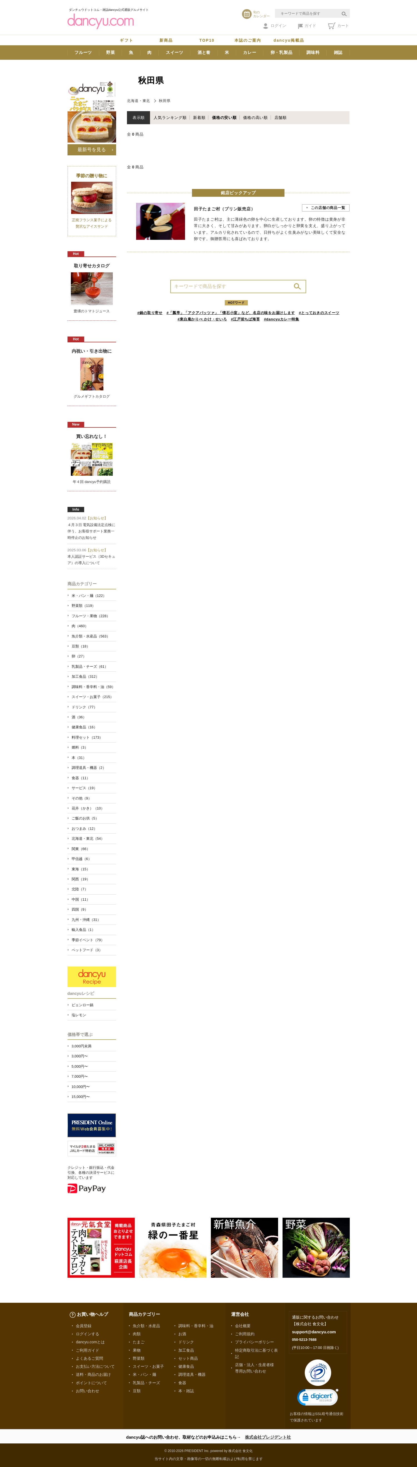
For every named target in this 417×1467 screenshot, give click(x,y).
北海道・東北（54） (88, 838)
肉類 (137, 1334)
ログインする (87, 1334)
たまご (138, 1342)
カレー (249, 52)
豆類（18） (81, 646)
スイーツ (174, 52)
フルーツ (83, 52)
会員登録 (83, 1326)
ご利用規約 (244, 1334)
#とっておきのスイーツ (319, 313)
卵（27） (79, 656)
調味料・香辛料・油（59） (93, 687)
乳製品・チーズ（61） (90, 666)
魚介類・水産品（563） (91, 636)
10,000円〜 (81, 1087)
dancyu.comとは (90, 1342)
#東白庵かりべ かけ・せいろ (202, 319)
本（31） (79, 758)
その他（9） (82, 798)
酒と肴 (204, 52)
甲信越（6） (82, 859)
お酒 (182, 1334)
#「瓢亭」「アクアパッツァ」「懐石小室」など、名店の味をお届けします (231, 313)
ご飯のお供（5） (85, 818)
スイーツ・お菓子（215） (93, 697)
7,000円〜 (80, 1076)
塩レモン (79, 1015)
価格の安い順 (224, 117)
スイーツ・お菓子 (148, 1366)
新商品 (166, 40)
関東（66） (81, 849)
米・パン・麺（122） (89, 596)
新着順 (199, 117)
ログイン (274, 26)
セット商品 (188, 1358)
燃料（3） (80, 747)
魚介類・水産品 (146, 1326)
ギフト (126, 40)
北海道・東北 (138, 101)
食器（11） (81, 778)
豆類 (137, 1391)
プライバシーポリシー (254, 1342)
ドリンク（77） (84, 707)
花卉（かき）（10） (88, 808)
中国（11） (81, 899)
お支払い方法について (95, 1366)
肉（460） (80, 626)
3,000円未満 (81, 1046)
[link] (318, 1398)
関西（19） (81, 879)
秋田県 (164, 101)
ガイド (307, 26)
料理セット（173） (87, 737)
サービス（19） (84, 788)
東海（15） (81, 869)
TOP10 (207, 40)
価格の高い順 (255, 117)
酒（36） (79, 717)
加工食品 (186, 1350)
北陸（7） (80, 889)
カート (338, 26)
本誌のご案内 (247, 40)
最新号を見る (92, 149)
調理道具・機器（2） (89, 768)
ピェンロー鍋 (82, 1005)
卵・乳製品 (282, 52)
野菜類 (138, 1358)
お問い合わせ (87, 1391)
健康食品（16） (84, 727)
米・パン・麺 (144, 1374)
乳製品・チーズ (146, 1383)
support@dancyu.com (314, 1331)
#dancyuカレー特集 (281, 319)
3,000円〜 (80, 1056)
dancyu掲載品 (289, 40)
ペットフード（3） (87, 950)
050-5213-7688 (304, 1340)
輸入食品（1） (83, 930)
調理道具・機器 (192, 1374)
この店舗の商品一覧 (328, 208)
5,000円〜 (80, 1066)
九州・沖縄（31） (86, 920)
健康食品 (186, 1366)
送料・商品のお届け (93, 1374)
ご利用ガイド (87, 1350)
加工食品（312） (85, 676)
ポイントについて (91, 1383)
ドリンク (186, 1342)
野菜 (110, 52)
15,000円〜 (81, 1097)
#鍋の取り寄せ (150, 313)
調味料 (312, 52)
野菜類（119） (84, 606)
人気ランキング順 (170, 117)
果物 (137, 1350)
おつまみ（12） (84, 828)
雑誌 (338, 52)
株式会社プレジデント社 (268, 1437)
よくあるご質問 (89, 1358)
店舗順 (280, 117)
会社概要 (243, 1326)
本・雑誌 (186, 1391)
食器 (182, 1383)
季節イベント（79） (88, 940)
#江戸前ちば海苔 (245, 319)
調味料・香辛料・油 (195, 1326)
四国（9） (80, 909)
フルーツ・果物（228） (91, 616)
